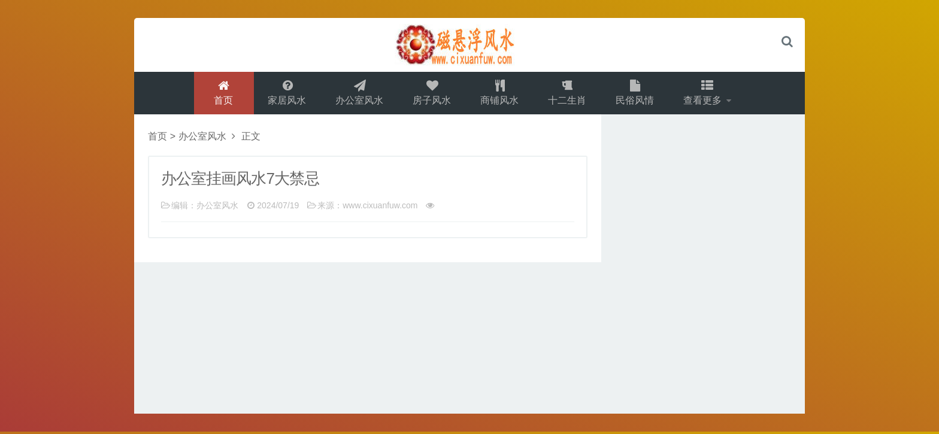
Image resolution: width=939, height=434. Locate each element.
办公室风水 (358, 94)
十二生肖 (568, 94)
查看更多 (705, 94)
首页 (221, 94)
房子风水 (431, 94)
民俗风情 (636, 94)
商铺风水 (499, 94)
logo (469, 45)
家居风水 (285, 94)
